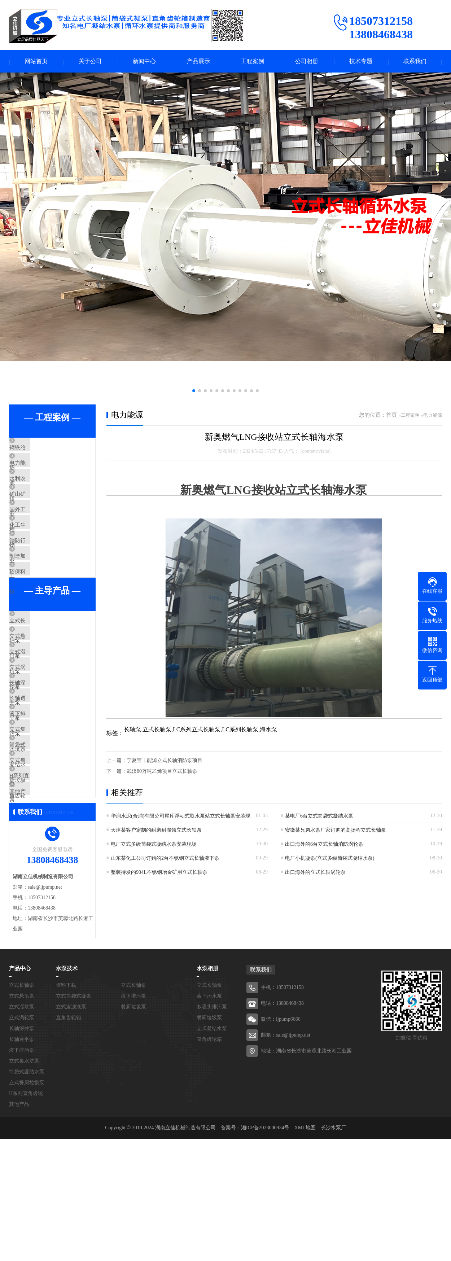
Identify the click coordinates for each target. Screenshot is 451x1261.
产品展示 (198, 62)
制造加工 (37, 598)
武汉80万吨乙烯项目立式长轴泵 (162, 772)
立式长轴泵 (39, 675)
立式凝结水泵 (212, 1150)
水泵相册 (207, 1091)
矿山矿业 (37, 513)
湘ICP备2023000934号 (265, 1250)
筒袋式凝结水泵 (45, 845)
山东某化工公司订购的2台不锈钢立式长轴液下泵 (165, 859)
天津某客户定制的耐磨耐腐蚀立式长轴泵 (156, 831)
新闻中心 (144, 62)
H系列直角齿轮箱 (47, 887)
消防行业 (37, 577)
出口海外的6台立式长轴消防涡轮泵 (324, 845)
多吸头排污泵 (212, 1129)
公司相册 (306, 62)
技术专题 (360, 62)
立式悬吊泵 (39, 696)
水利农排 (37, 492)
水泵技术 (67, 1091)
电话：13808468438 (282, 1125)
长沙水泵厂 (333, 1250)
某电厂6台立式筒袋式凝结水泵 (319, 817)
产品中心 (20, 1091)
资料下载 (66, 1107)
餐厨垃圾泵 (133, 1129)
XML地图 (305, 1250)
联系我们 (414, 62)
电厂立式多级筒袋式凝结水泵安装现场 (154, 845)
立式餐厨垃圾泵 (45, 866)
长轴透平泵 (39, 781)
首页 (391, 416)
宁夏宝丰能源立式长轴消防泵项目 (164, 761)
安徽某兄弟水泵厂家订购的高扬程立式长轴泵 (335, 831)
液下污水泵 (209, 1118)
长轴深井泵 (39, 760)
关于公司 (90, 62)
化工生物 (37, 556)
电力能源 (37, 471)
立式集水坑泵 (42, 824)
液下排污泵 (39, 802)
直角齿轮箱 (68, 1140)
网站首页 (36, 62)
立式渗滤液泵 (71, 1129)
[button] (193, 391)
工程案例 (252, 62)
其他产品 (37, 909)
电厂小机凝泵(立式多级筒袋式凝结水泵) (329, 859)
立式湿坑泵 (39, 717)
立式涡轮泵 (39, 738)
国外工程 (37, 535)
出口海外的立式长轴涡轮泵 (315, 873)
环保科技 (37, 620)
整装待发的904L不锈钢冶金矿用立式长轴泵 (159, 873)
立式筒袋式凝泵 (73, 1118)
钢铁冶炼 (37, 449)
